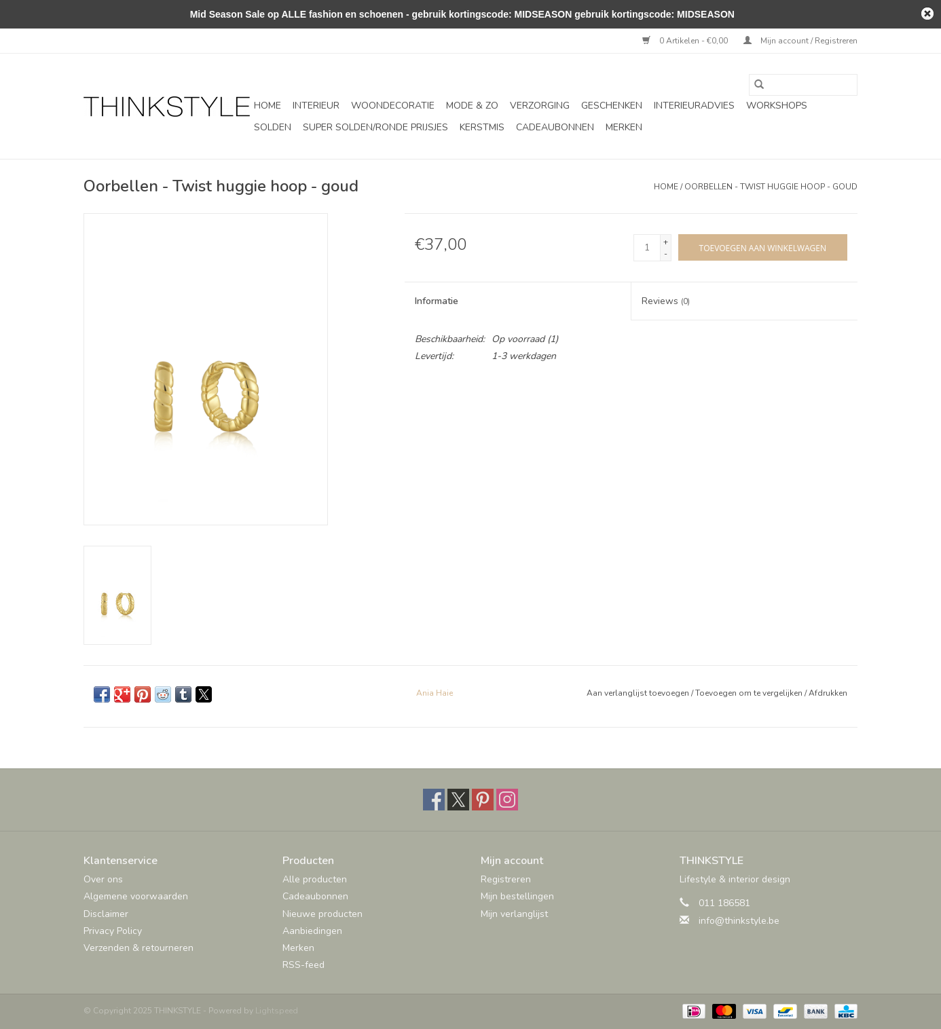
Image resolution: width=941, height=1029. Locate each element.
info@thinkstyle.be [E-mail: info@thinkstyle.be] (739, 920)
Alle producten (314, 879)
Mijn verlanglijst (514, 914)
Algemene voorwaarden (136, 896)
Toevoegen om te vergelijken (750, 693)
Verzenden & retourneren (138, 947)
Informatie (436, 301)
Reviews (666, 301)
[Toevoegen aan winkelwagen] (762, 247)
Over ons (103, 879)
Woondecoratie (393, 105)
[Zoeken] (803, 85)
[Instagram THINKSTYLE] (507, 799)
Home (267, 105)
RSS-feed (303, 964)
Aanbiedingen (312, 930)
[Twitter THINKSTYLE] (458, 799)
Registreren (506, 879)
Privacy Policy (113, 930)
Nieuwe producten (322, 914)
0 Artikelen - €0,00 (686, 40)
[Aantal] (647, 247)
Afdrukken (828, 693)
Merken (624, 127)
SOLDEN (272, 127)
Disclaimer (106, 914)
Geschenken (611, 105)
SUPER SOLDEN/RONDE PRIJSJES (375, 127)
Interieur (316, 105)
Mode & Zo (472, 105)
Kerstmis (482, 127)
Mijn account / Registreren (800, 40)
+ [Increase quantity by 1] (665, 241)
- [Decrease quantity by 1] (665, 253)
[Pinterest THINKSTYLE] (483, 799)
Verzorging (540, 105)
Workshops (776, 105)
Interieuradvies (694, 105)
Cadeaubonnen (555, 127)
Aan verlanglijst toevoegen (639, 693)
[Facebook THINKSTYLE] (434, 799)
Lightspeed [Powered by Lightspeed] (276, 1010)
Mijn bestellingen (517, 896)
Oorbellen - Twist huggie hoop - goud (770, 186)
